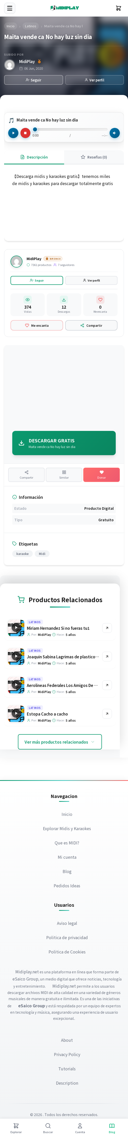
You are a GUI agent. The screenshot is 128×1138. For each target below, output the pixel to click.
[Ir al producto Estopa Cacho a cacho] (107, 714)
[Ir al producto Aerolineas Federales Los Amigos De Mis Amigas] (107, 685)
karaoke (22, 554)
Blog (67, 871)
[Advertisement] (64, 389)
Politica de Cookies (67, 952)
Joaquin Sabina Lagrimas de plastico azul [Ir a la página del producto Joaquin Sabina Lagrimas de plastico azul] (65, 657)
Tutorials (67, 1069)
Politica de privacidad (67, 938)
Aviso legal (67, 923)
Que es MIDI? (67, 843)
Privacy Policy (67, 1054)
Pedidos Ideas (67, 886)
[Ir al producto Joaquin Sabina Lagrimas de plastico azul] (107, 657)
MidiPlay (27, 61)
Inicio (67, 814)
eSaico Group (25, 979)
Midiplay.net (27, 972)
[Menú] (9, 8)
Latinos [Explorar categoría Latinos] (35, 622)
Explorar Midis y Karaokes (67, 829)
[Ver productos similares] (64, 475)
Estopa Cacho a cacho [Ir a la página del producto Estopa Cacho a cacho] (47, 714)
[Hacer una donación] (101, 475)
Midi (42, 554)
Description (67, 1083)
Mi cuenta (67, 857)
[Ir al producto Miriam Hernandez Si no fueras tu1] (107, 628)
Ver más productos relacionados (60, 742)
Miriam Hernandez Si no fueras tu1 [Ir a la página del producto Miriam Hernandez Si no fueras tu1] (58, 628)
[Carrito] (118, 8)
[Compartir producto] (26, 475)
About (67, 1040)
